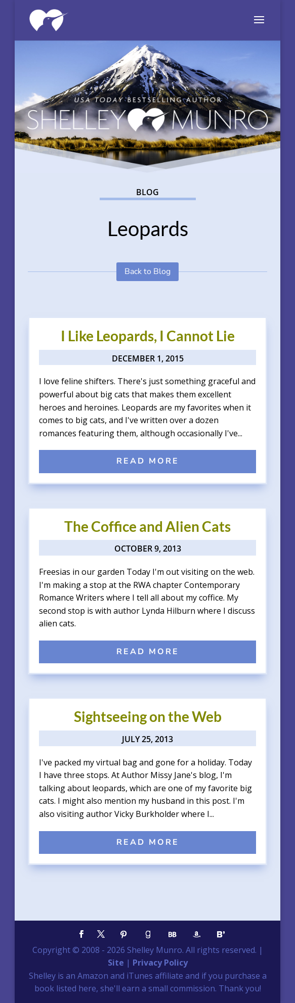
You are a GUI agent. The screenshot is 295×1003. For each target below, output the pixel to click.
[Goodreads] (148, 934)
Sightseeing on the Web (148, 716)
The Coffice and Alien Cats (147, 526)
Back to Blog (147, 271)
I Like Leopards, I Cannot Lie (148, 335)
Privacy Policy (160, 962)
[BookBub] (172, 934)
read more (147, 461)
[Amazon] (197, 934)
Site (116, 962)
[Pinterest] (124, 934)
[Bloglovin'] (221, 934)
